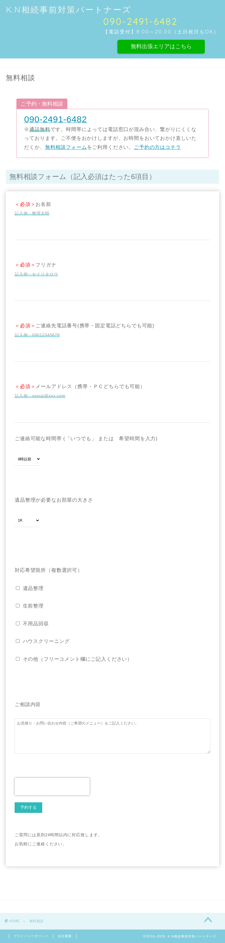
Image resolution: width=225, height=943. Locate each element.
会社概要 (65, 936)
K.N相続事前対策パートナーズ (69, 9)
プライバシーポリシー (31, 936)
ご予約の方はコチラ (157, 147)
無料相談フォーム (66, 147)
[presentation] (52, 786)
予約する (28, 807)
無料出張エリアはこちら (161, 46)
